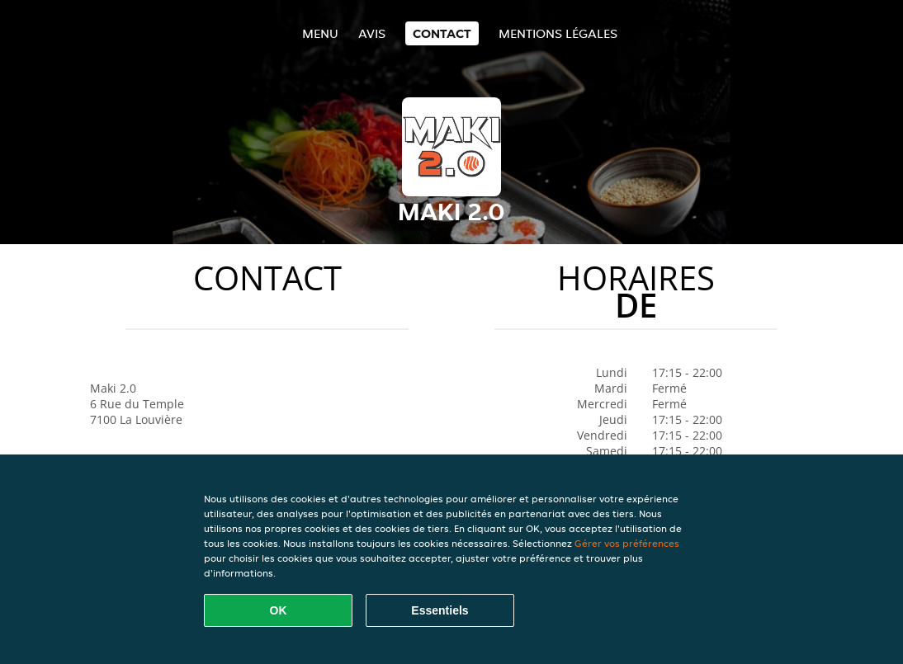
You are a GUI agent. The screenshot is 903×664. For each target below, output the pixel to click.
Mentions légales (558, 33)
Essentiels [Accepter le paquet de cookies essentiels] (439, 610)
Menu (320, 33)
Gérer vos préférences (626, 543)
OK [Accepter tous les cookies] (278, 610)
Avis (371, 33)
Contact (442, 33)
